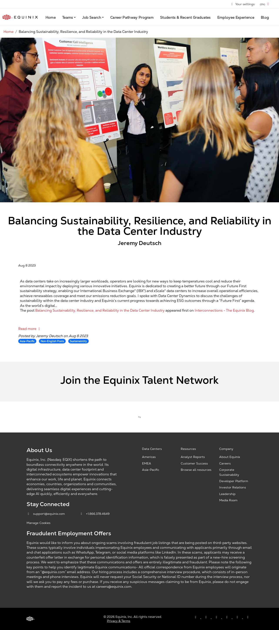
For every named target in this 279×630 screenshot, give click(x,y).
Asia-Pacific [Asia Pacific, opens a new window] (150, 470)
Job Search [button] (91, 17)
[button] (265, 4)
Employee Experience (235, 17)
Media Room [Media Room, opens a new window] (228, 500)
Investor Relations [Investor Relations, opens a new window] (232, 487)
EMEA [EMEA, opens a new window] (146, 463)
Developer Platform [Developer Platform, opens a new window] (233, 481)
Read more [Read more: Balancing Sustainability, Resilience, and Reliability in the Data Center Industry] (30, 328)
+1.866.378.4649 (95, 514)
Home (50, 17)
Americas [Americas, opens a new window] (149, 457)
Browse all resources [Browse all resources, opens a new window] (196, 470)
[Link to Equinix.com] (20, 17)
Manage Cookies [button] (38, 523)
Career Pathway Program (132, 17)
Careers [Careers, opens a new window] (225, 463)
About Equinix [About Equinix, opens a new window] (229, 457)
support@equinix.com (46, 514)
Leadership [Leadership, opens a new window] (227, 494)
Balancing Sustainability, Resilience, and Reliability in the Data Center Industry (100, 310)
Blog (265, 17)
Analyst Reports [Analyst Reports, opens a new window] (193, 457)
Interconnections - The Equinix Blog (224, 310)
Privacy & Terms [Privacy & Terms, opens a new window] (118, 621)
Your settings (243, 4)
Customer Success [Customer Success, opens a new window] (194, 463)
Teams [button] (67, 17)
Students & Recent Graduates (185, 17)
